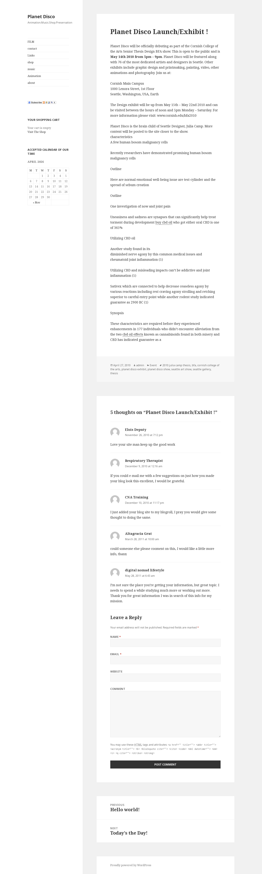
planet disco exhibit (133, 369)
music (31, 69)
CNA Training (136, 497)
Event (153, 365)
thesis (114, 373)
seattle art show (181, 369)
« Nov (36, 202)
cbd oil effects (132, 334)
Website (116, 671)
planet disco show (159, 369)
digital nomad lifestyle (144, 570)
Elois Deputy (135, 429)
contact (32, 48)
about (31, 83)
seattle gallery (202, 369)
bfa (194, 365)
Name (115, 637)
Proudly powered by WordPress (130, 865)
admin (140, 365)
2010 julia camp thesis (176, 365)
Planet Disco (41, 16)
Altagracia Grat (138, 533)
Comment (117, 689)
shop (31, 62)
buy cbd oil (163, 222)
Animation (34, 76)
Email (115, 654)
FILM (31, 42)
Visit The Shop (37, 132)
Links (31, 55)
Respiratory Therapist (144, 461)
